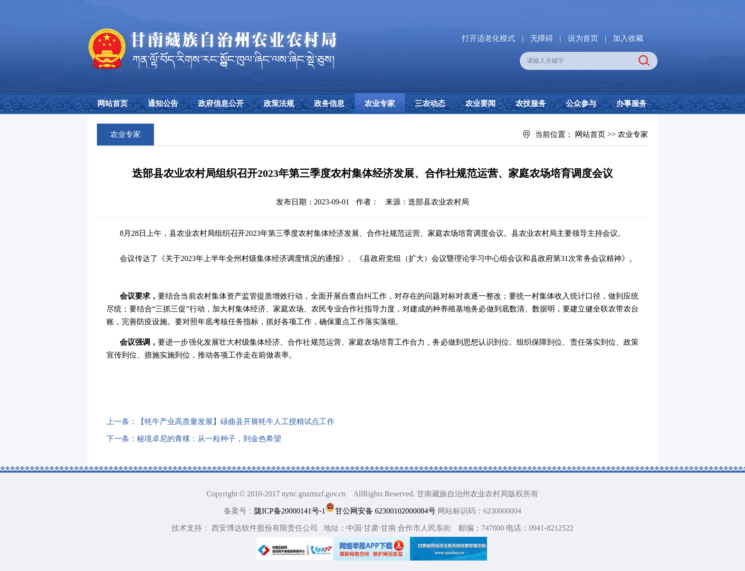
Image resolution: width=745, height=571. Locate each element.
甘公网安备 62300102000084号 (381, 511)
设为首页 (583, 38)
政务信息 (329, 103)
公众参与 (581, 103)
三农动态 (430, 103)
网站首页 (112, 103)
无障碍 (541, 38)
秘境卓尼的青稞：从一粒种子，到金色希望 (209, 439)
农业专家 (379, 103)
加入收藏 (628, 38)
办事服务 (631, 103)
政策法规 (279, 103)
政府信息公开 (221, 103)
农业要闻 (480, 103)
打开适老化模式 (488, 38)
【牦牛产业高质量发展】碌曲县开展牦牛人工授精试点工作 (235, 421)
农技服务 (531, 103)
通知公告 (163, 103)
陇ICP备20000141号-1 (289, 511)
